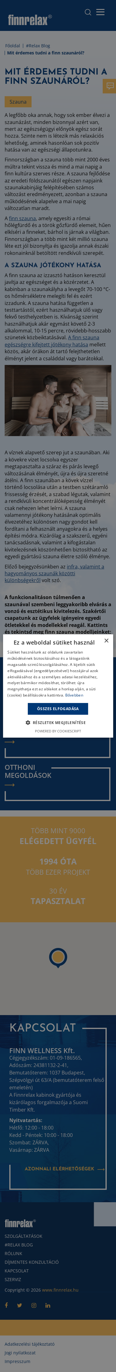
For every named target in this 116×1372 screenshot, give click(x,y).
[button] (58, 722)
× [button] (106, 641)
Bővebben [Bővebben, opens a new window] (74, 695)
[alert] (58, 686)
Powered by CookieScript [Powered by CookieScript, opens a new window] (58, 731)
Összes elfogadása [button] (58, 708)
